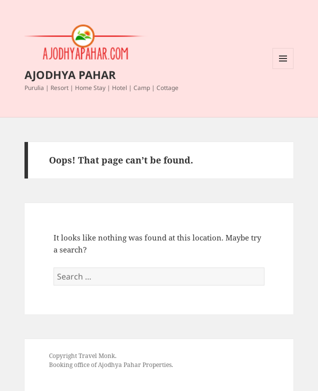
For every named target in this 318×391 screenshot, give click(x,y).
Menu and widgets (283, 68)
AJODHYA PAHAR (70, 74)
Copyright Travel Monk (82, 356)
